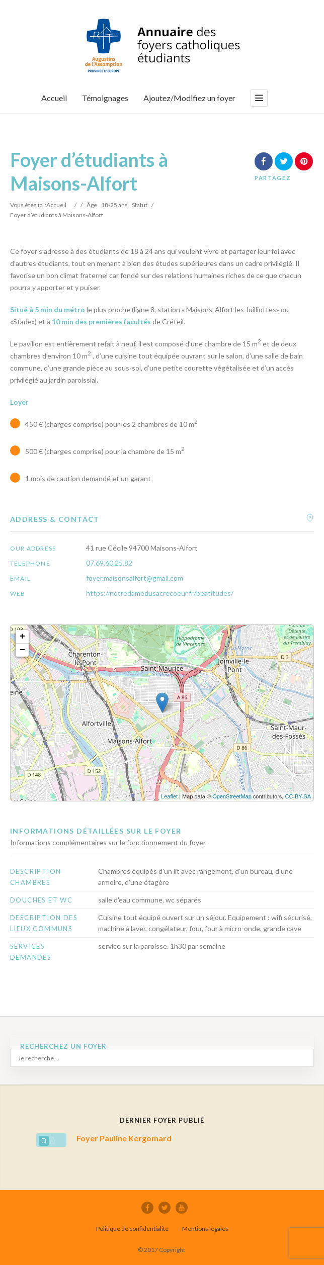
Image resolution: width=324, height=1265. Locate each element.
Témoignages (105, 98)
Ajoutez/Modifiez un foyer (189, 98)
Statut (139, 205)
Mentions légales (205, 1228)
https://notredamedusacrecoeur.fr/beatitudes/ (159, 593)
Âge (92, 205)
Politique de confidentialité (132, 1228)
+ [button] (22, 636)
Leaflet (169, 796)
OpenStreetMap (232, 796)
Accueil (54, 98)
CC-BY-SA (298, 796)
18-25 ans (114, 205)
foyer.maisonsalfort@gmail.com (134, 578)
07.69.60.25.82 (109, 563)
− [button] (22, 650)
